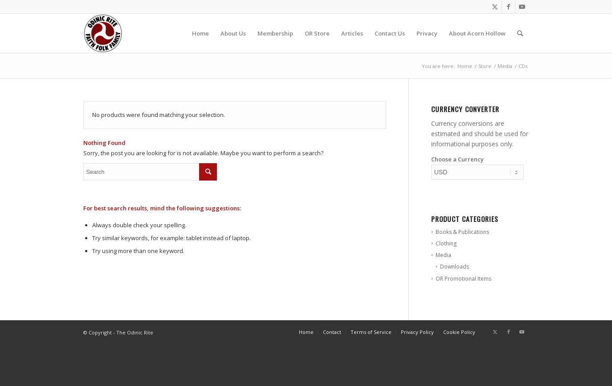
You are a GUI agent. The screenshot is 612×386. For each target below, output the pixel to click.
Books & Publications (462, 232)
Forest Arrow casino (306, 375)
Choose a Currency (457, 159)
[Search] (520, 33)
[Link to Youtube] (522, 6)
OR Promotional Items (463, 278)
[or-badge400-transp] (102, 33)
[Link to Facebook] (508, 6)
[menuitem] (200, 33)
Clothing (446, 243)
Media (443, 255)
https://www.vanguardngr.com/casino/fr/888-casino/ (306, 354)
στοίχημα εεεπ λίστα (306, 364)
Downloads (454, 266)
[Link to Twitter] (495, 6)
